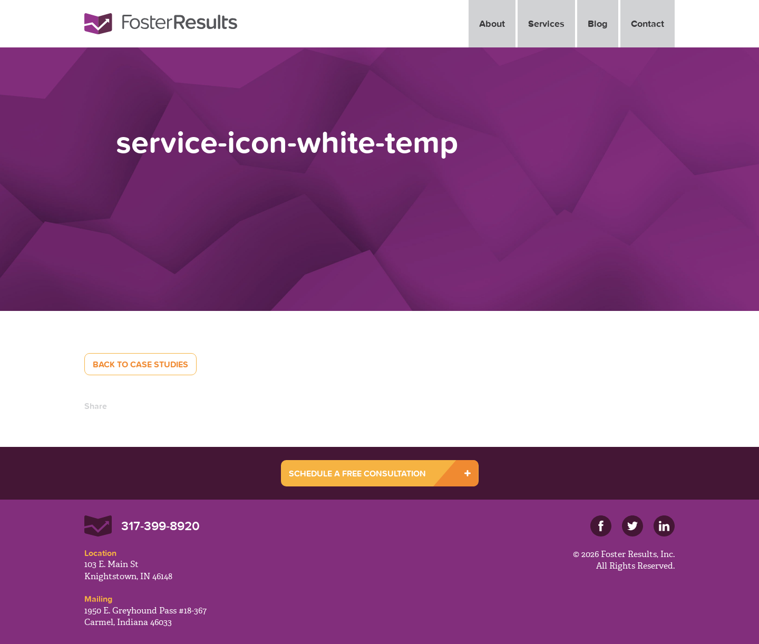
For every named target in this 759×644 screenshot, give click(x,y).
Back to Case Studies (140, 364)
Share (95, 406)
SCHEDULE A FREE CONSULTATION (357, 473)
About (492, 23)
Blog (598, 23)
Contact (647, 23)
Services (546, 23)
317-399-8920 (160, 525)
